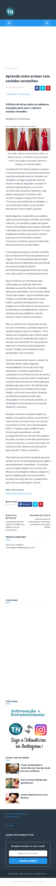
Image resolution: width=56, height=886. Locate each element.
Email (11, 825)
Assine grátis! (28, 860)
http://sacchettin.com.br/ (19, 493)
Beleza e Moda (12, 68)
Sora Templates (29, 882)
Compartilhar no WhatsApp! (18, 94)
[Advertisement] (28, 48)
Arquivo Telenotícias (18, 813)
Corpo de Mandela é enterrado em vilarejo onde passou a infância (35, 767)
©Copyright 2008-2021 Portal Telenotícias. (27, 874)
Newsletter (14, 816)
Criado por (17, 882)
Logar (41, 882)
